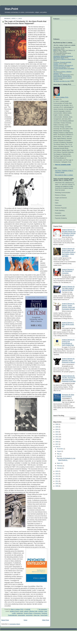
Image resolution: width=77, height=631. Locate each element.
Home (25, 620)
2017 (57, 444)
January (59, 468)
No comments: (43, 609)
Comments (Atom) (14, 624)
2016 (57, 446)
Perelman (44, 613)
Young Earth (43, 615)
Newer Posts (5, 620)
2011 (57, 481)
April (58, 456)
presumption (21, 615)
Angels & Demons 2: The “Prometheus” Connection (68, 271)
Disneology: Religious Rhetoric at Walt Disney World (63, 57)
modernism (19, 613)
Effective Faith (33, 611)
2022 (57, 434)
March (59, 463)
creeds (22, 611)
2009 (57, 486)
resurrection (29, 615)
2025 (57, 427)
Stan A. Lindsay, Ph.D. (61, 97)
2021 (57, 436)
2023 (57, 432)
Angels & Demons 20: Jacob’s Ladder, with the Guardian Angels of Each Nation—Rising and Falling (68, 252)
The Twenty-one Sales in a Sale (61, 81)
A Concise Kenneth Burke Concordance (63, 68)
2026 (57, 424)
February (60, 465)
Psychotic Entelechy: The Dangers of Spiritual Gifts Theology (63, 66)
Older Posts (45, 620)
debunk (26, 611)
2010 (57, 483)
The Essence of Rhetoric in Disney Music (64, 59)
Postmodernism (12, 615)
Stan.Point (11, 8)
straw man (37, 615)
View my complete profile (63, 164)
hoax (45, 611)
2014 (57, 473)
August (59, 451)
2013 (57, 476)
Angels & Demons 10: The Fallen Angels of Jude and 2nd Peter (68, 288)
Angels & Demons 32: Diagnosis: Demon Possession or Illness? (68, 360)
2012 (57, 478)
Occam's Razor (28, 613)
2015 (57, 471)
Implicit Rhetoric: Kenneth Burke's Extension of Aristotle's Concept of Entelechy (62, 78)
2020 (57, 439)
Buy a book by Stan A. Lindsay (64, 175)
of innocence (37, 613)
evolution (40, 611)
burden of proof (14, 611)
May (58, 453)
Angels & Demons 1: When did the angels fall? (68, 324)
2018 (57, 441)
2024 (57, 429)
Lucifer (14, 613)
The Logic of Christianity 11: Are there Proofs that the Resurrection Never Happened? (25, 22)
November (60, 449)
